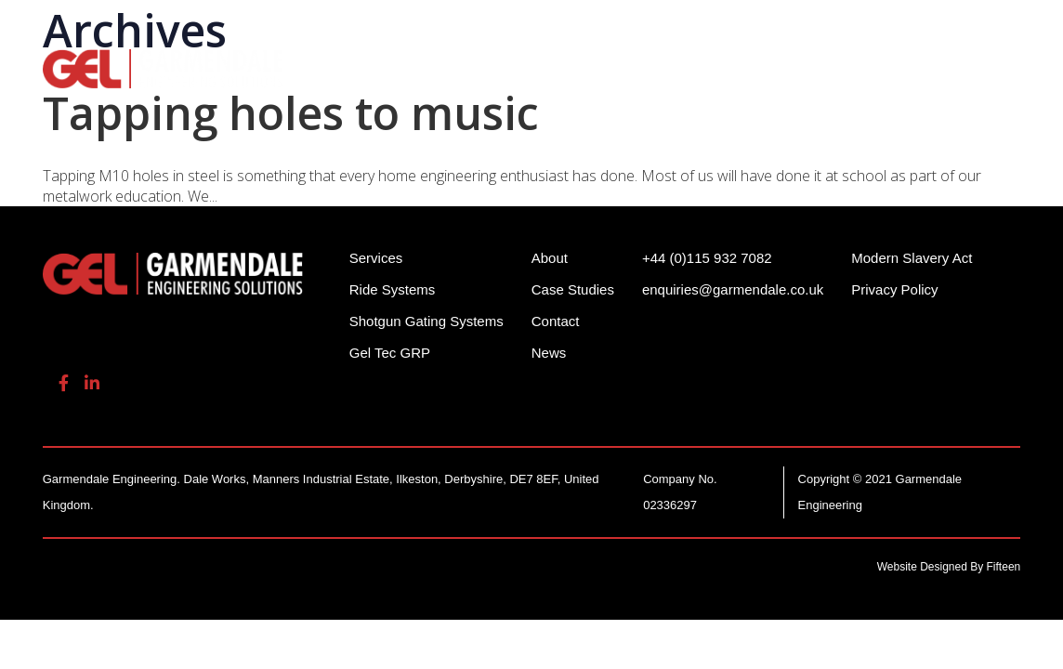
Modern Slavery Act (911, 258)
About (944, 65)
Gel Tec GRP (389, 353)
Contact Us (344, 92)
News (549, 353)
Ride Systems (352, 65)
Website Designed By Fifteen (949, 566)
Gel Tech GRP (832, 65)
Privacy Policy (894, 289)
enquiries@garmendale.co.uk (875, 27)
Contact (556, 321)
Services (711, 65)
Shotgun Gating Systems (543, 65)
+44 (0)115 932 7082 (678, 27)
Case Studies (573, 289)
